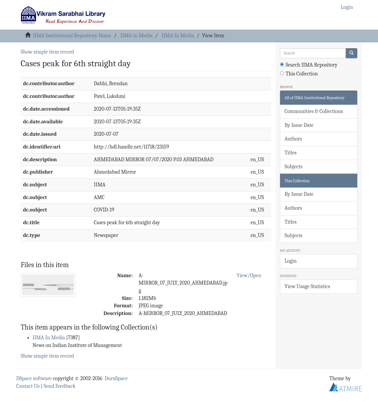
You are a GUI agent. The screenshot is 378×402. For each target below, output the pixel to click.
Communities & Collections (314, 111)
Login (291, 261)
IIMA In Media (178, 36)
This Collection (299, 74)
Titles (291, 153)
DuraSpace (116, 378)
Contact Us (28, 386)
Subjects (293, 167)
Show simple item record (47, 52)
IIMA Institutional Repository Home (72, 36)
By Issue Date (299, 125)
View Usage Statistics (307, 286)
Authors (293, 139)
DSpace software (34, 378)
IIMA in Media (136, 36)
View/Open (249, 275)
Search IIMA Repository (309, 65)
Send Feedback (60, 386)
